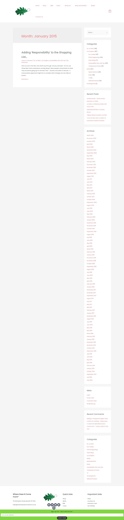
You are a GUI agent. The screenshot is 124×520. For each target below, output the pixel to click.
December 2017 (92, 282)
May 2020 (90, 206)
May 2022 (90, 148)
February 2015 (91, 358)
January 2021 (91, 189)
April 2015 (90, 355)
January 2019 (91, 247)
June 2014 (90, 372)
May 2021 (89, 177)
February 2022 (91, 154)
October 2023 (91, 133)
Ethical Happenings (95, 47)
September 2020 (92, 194)
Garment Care (92, 495)
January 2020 (91, 212)
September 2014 (92, 366)
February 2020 (91, 209)
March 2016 (90, 325)
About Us (69, 6)
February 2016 (91, 328)
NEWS (64, 493)
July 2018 (89, 264)
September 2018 (92, 259)
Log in (88, 387)
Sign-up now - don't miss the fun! (45, 518)
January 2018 (91, 279)
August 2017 (90, 291)
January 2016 (91, 331)
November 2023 (92, 130)
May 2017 (89, 296)
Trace (60, 6)
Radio (90, 67)
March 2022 (90, 151)
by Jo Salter (38, 50)
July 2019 (89, 229)
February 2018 (91, 276)
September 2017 (92, 288)
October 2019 (91, 221)
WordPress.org (91, 396)
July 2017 (89, 293)
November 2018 (92, 253)
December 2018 (92, 250)
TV (89, 70)
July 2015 (89, 346)
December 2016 (92, 308)
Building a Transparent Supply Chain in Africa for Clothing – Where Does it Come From (96, 413)
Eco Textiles (92, 44)
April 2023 (90, 136)
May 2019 (89, 235)
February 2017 (91, 302)
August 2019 (90, 227)
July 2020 (89, 200)
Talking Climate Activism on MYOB (97, 107)
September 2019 (92, 224)
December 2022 (92, 142)
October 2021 (91, 162)
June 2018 (90, 267)
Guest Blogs (92, 50)
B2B (55, 6)
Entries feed (90, 390)
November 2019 (92, 218)
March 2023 (90, 139)
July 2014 (89, 369)
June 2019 (90, 232)
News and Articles (81, 6)
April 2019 (89, 238)
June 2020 (90, 203)
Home (42, 6)
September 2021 (92, 165)
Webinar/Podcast (94, 73)
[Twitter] (52, 497)
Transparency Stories (95, 58)
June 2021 (90, 174)
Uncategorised (91, 76)
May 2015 (89, 352)
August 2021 (90, 168)
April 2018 (89, 273)
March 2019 (90, 241)
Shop (48, 6)
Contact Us (102, 6)
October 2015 (91, 340)
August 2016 (90, 311)
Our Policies (91, 498)
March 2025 (90, 127)
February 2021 (91, 186)
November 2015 (92, 337)
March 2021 (90, 183)
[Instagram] (58, 497)
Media (93, 6)
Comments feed (92, 393)
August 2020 (91, 197)
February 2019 (91, 244)
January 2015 (91, 360)
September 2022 (92, 145)
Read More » (25, 68)
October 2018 (91, 256)
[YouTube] (55, 497)
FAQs (89, 491)
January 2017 (91, 305)
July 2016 (89, 314)
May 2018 (89, 270)
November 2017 (92, 285)
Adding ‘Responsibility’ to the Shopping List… (46, 43)
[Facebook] (48, 497)
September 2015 (92, 343)
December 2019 (92, 215)
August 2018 (90, 261)
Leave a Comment (28, 50)
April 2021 (89, 180)
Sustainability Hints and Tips (61, 50)
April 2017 (89, 299)
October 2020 (91, 192)
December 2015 (92, 334)
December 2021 (92, 157)
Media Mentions (94, 64)
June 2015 (90, 349)
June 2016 (90, 317)
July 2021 (89, 171)
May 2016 (89, 320)
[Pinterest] (53, 500)
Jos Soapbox (47, 50)
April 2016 (89, 323)
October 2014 (91, 363)
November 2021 (91, 159)
